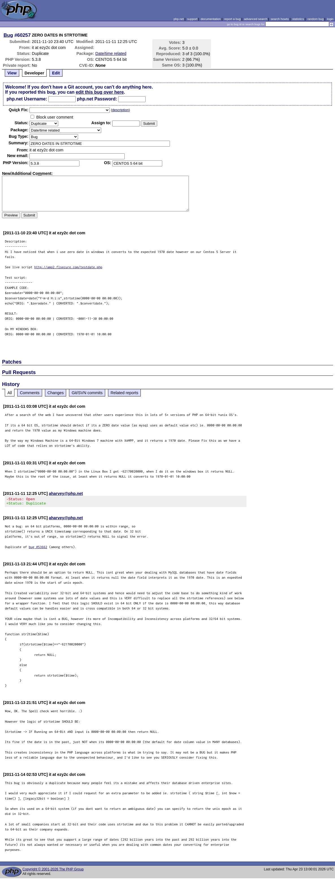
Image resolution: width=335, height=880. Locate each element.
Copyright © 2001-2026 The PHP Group (53, 871)
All (9, 392)
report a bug (232, 19)
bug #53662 (38, 548)
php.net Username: (27, 98)
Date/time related (110, 53)
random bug (315, 19)
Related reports (124, 392)
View (12, 73)
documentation (211, 19)
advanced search (255, 19)
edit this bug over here (100, 92)
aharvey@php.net (66, 493)
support (192, 19)
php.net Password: (97, 98)
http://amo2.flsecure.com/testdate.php (68, 267)
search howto (280, 19)
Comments (30, 392)
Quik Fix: (19, 110)
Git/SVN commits (87, 392)
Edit (56, 73)
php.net (179, 19)
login (330, 19)
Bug (8, 35)
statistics (298, 19)
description (120, 110)
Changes (55, 392)
